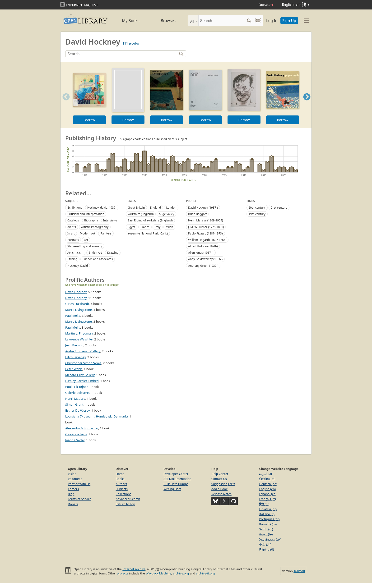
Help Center (219, 474)
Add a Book (219, 489)
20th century (257, 208)
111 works (130, 43)
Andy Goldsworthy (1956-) (205, 259)
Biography (91, 220)
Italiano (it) (266, 514)
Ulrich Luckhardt (77, 304)
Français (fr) (267, 499)
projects (122, 573)
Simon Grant (74, 404)
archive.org (181, 573)
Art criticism (75, 253)
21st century (279, 208)
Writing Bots (172, 489)
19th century (257, 214)
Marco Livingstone (78, 310)
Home (120, 474)
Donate (266, 4)
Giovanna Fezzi (76, 434)
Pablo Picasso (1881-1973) (205, 233)
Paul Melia (72, 315)
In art (71, 233)
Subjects (122, 489)
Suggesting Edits (223, 484)
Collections (123, 494)
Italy (157, 227)
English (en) (267, 489)
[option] (89, 95)
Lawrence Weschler (79, 339)
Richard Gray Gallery (80, 375)
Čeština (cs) (267, 479)
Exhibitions (74, 208)
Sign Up (289, 20)
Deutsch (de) (268, 484)
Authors (121, 484)
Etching (72, 259)
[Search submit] (249, 20)
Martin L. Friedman (79, 333)
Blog (71, 494)
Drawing (113, 253)
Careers (73, 489)
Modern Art (87, 233)
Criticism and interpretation (85, 214)
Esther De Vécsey (77, 410)
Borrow (89, 120)
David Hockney (76, 292)
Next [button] (307, 103)
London (171, 208)
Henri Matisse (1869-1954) (205, 220)
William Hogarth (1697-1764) (207, 240)
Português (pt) (269, 519)
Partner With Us (79, 484)
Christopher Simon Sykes (83, 363)
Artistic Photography (94, 227)
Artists (71, 227)
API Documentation (177, 479)
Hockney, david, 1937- (101, 208)
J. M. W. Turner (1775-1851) (206, 227)
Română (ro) (268, 524)
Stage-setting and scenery (84, 246)
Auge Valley (166, 214)
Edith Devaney (75, 357)
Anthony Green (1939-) (203, 266)
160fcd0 (299, 571)
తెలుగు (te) (266, 534)
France (144, 227)
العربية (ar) (266, 474)
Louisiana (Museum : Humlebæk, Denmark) (96, 416)
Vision (72, 474)
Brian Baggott (197, 214)
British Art (95, 253)
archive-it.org (205, 573)
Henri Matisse (75, 398)
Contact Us (219, 479)
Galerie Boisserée (77, 392)
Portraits (73, 240)
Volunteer (75, 479)
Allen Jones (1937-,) (201, 253)
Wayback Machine (158, 573)
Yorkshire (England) (141, 214)
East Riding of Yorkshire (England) (150, 220)
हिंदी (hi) (264, 504)
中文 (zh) (265, 544)
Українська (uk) (270, 539)
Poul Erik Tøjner (76, 387)
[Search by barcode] (258, 20)
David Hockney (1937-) (203, 208)
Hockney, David (77, 266)
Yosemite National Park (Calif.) (148, 233)
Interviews (110, 220)
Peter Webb (73, 369)
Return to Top (125, 504)
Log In (271, 20)
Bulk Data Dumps (175, 484)
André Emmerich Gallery (82, 351)
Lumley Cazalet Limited (82, 381)
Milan (169, 227)
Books (120, 479)
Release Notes (221, 494)
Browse (163, 20)
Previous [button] (64, 103)
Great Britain (136, 208)
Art (86, 240)
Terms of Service (79, 499)
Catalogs (73, 220)
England (155, 208)
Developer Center (175, 474)
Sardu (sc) (266, 529)
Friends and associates (98, 259)
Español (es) (267, 494)
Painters (105, 233)
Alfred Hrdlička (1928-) (203, 246)
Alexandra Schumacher (81, 428)
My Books (130, 20)
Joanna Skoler (74, 440)
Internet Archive (133, 569)
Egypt (131, 227)
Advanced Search (128, 499)
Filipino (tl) (266, 549)
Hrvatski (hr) (268, 509)
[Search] (221, 20)
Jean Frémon (74, 345)
